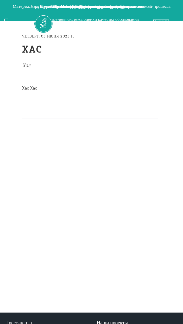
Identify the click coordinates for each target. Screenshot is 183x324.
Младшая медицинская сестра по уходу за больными (91, 123)
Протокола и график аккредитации (91, 136)
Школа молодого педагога (91, 162)
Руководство (91, 6)
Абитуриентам (91, 188)
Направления (91, 240)
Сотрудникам (91, 214)
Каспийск (91, 227)
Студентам (91, 201)
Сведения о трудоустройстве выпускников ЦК (91, 149)
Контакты (91, 175)
